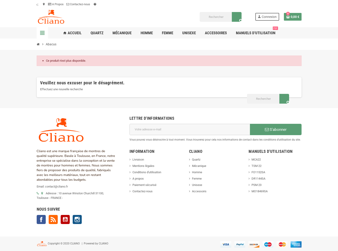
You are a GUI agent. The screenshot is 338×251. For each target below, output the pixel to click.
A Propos (56, 4)
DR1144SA (258, 178)
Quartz (196, 159)
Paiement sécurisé (144, 185)
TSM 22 (256, 166)
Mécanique (199, 166)
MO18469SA (260, 191)
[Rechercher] (221, 17)
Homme (197, 172)
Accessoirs (199, 191)
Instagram (77, 219)
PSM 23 (256, 185)
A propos (138, 178)
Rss (53, 219)
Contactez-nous (78, 4)
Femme (197, 178)
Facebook (41, 219)
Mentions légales (143, 166)
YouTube (65, 219)
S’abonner (276, 129)
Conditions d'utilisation (146, 172)
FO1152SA (258, 172)
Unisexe (197, 185)
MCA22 (256, 159)
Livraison (138, 159)
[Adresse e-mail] (189, 129)
